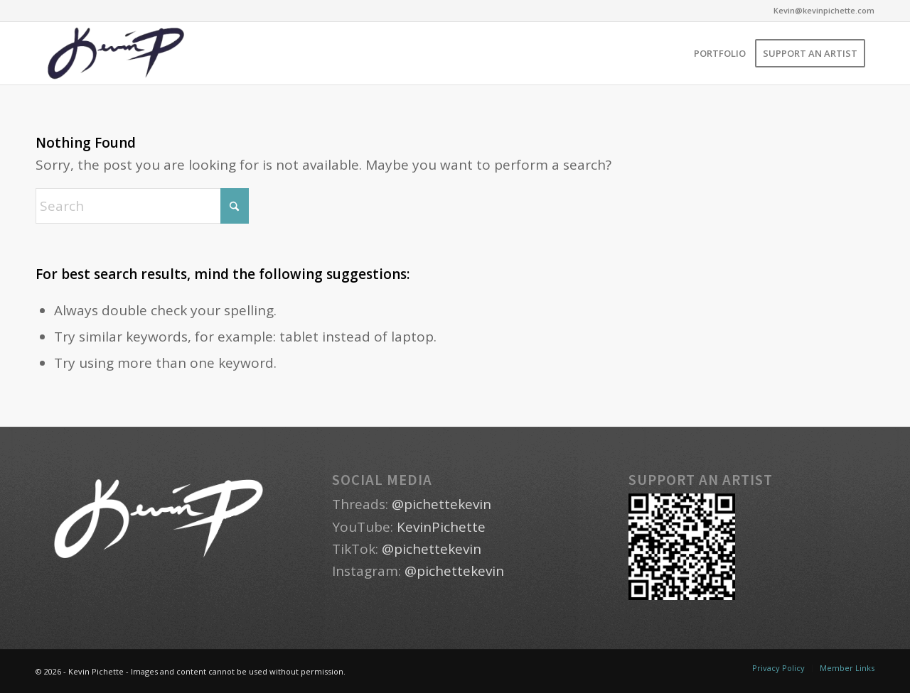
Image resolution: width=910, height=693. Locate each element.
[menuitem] (720, 53)
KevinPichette (441, 527)
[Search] (142, 206)
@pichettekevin (441, 504)
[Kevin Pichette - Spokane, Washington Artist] (116, 53)
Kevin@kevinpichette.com (824, 10)
